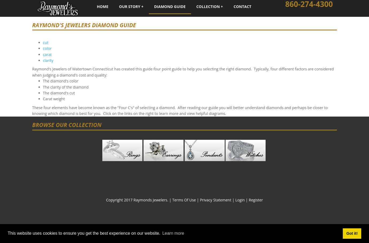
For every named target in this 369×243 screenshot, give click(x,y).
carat (47, 54)
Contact (242, 6)
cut (45, 42)
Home (102, 6)
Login (240, 199)
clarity (48, 60)
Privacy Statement (215, 199)
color (47, 48)
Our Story (130, 6)
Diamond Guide (170, 6)
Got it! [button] (352, 233)
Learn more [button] (173, 233)
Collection (208, 6)
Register (256, 199)
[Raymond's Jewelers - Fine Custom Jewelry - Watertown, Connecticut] (57, 7)
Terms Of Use (184, 199)
